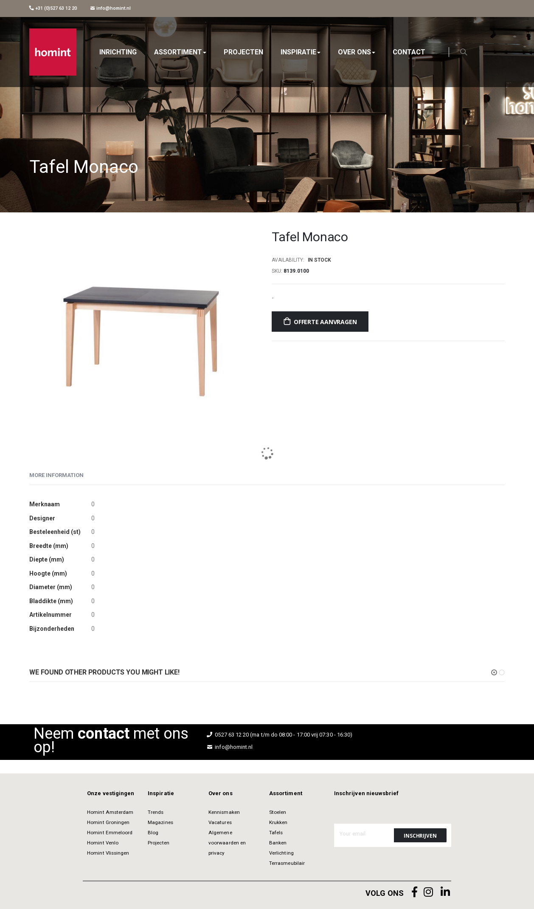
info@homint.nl (110, 8)
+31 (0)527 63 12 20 (53, 8)
